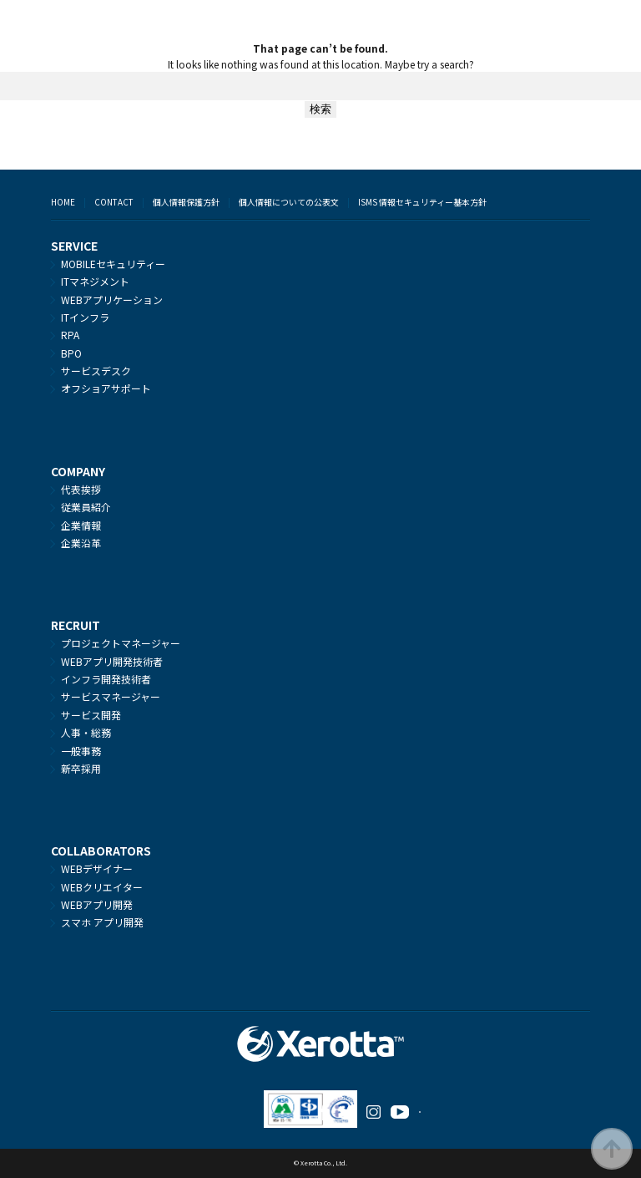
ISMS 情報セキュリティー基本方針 (422, 201)
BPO (71, 353)
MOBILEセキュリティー (113, 263)
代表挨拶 (81, 489)
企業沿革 (81, 543)
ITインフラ (85, 317)
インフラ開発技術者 (106, 679)
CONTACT (114, 201)
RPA (70, 335)
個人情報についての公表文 (289, 201)
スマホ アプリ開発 (102, 922)
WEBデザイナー (97, 868)
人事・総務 (86, 732)
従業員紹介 (86, 507)
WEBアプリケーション (112, 299)
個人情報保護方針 (186, 201)
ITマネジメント (95, 281)
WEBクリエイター (102, 887)
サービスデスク (96, 370)
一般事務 (81, 751)
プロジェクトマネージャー (120, 643)
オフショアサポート (106, 388)
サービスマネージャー (110, 696)
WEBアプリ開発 (97, 904)
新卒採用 (81, 768)
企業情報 (81, 525)
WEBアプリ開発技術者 (112, 661)
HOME (63, 201)
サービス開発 (91, 715)
